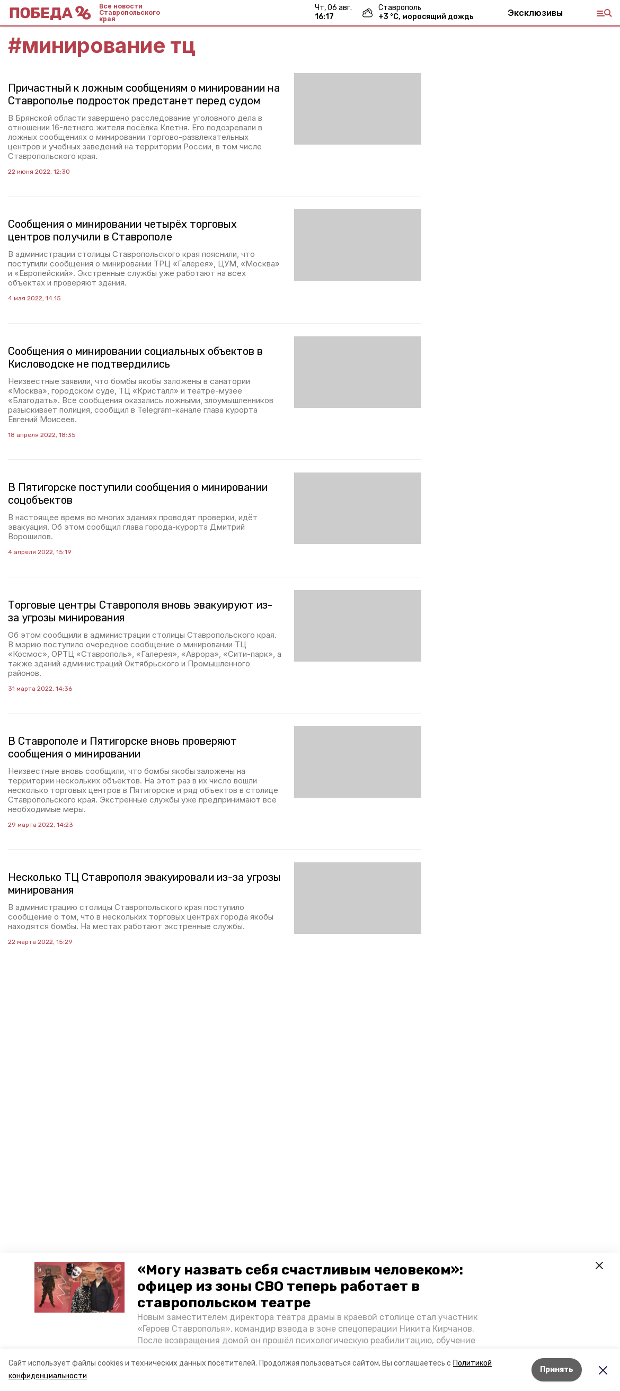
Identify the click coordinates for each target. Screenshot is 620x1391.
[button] (79, 1287)
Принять (556, 1369)
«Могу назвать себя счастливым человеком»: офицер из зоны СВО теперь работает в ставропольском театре (300, 1286)
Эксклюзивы (535, 12)
